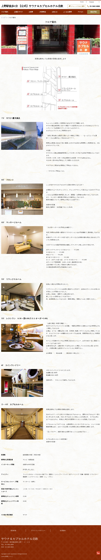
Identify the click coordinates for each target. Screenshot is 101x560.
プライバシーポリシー (38, 530)
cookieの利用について (7, 556)
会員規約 (63, 530)
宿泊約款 (13, 530)
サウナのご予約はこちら (55, 171)
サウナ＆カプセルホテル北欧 (19, 538)
